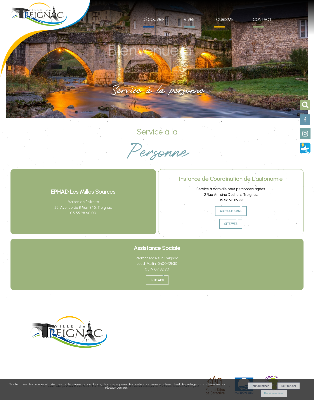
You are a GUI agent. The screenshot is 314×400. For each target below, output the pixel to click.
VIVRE (189, 19)
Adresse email (231, 211)
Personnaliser (273, 393)
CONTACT (262, 19)
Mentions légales (125, 361)
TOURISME (224, 19)
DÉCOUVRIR (154, 19)
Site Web (230, 224)
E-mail (154, 348)
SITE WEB (157, 280)
